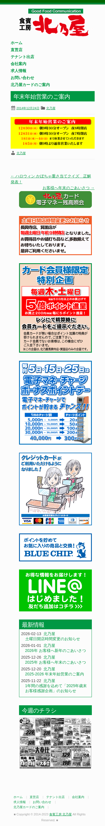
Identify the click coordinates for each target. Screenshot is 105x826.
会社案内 (18, 63)
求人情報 (18, 70)
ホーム (16, 43)
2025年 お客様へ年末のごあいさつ (55, 662)
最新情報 (33, 624)
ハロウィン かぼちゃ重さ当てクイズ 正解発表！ (51, 179)
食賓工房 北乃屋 (55, 23)
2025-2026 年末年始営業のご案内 (54, 674)
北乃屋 (50, 108)
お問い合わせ (22, 77)
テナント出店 (22, 56)
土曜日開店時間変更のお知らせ (52, 639)
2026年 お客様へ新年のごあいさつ (55, 650)
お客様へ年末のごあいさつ (69, 188)
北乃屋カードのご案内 (30, 84)
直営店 (16, 50)
